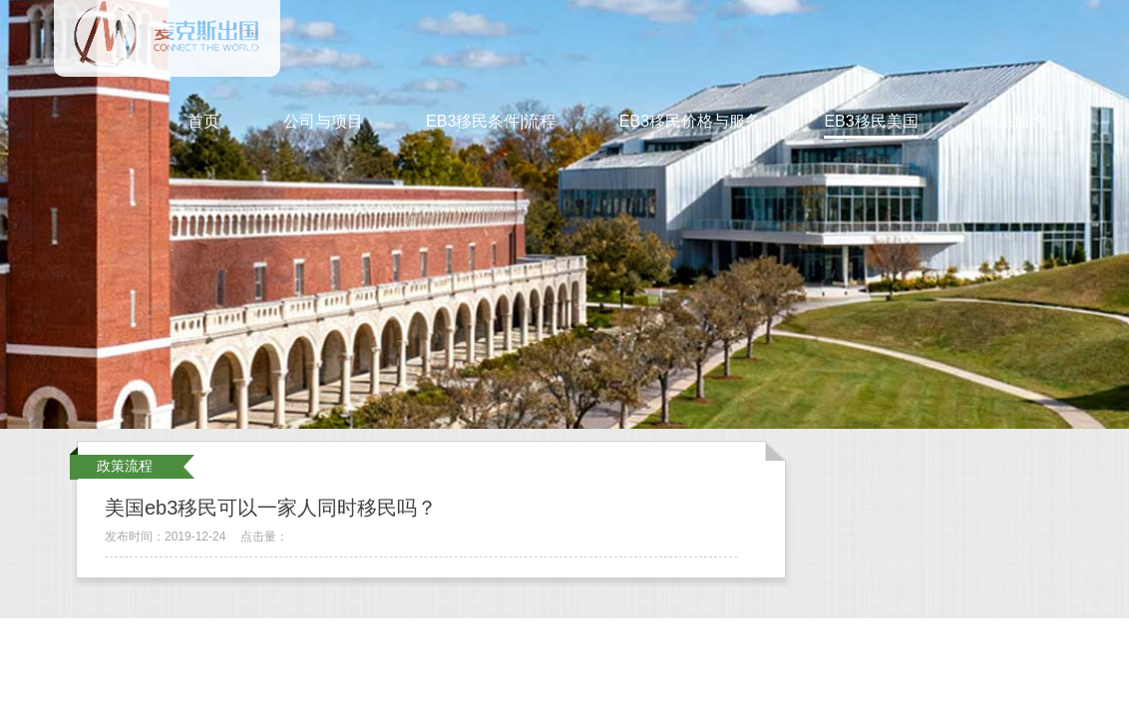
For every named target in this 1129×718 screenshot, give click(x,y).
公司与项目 (323, 121)
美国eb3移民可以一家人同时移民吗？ (271, 508)
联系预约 (1013, 121)
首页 (203, 121)
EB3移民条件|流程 (491, 121)
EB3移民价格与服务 (690, 121)
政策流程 (125, 466)
